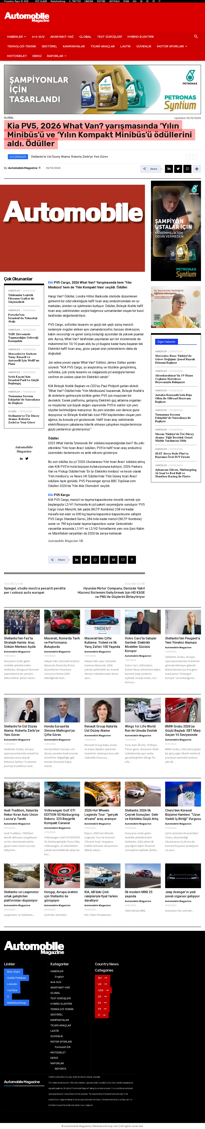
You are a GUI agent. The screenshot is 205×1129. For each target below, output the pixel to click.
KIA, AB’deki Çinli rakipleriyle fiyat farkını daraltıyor (101, 896)
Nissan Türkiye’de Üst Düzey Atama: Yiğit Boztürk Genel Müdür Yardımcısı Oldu (174, 437)
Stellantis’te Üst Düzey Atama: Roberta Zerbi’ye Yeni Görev (69, 156)
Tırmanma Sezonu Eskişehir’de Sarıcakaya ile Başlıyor (24, 399)
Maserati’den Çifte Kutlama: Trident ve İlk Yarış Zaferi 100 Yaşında (102, 642)
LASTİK (125, 46)
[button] (196, 37)
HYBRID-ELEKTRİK (141, 37)
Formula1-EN (62, 1047)
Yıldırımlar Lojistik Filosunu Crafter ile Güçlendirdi (21, 298)
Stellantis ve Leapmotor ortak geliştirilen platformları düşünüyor (21, 896)
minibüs (113, 471)
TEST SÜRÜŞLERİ (109, 37)
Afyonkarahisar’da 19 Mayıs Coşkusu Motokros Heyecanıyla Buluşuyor (174, 378)
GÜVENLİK (143, 46)
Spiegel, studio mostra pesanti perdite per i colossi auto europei (35, 590)
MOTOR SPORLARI (172, 46)
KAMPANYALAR (74, 46)
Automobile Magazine (22, 168)
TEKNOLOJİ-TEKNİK (21, 46)
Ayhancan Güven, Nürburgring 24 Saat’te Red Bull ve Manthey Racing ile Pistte (176, 473)
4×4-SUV (38, 37)
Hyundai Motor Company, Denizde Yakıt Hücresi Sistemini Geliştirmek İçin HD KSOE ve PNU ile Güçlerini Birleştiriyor (111, 592)
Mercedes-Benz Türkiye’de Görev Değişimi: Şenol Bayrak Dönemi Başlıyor (175, 359)
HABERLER (16, 37)
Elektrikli (54, 349)
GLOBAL (85, 37)
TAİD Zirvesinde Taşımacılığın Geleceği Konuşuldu (23, 337)
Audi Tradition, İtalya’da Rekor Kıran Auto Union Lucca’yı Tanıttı (21, 814)
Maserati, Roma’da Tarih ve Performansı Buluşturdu (62, 642)
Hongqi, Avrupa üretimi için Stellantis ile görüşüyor (61, 896)
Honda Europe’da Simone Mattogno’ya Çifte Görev (59, 730)
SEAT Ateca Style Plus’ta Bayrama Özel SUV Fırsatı (172, 455)
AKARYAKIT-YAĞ (62, 37)
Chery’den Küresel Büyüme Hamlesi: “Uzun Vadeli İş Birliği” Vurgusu (183, 814)
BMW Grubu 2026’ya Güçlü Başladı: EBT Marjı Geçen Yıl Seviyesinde (183, 730)
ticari (98, 301)
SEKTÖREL (49, 46)
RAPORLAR (56, 56)
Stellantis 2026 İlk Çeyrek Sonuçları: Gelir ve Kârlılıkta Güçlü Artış (141, 814)
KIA (50, 282)
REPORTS (60, 1068)
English (59, 976)
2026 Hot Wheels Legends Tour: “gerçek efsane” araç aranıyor (101, 814)
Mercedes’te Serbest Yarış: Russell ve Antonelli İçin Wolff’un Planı (23, 359)
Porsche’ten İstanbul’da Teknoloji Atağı (22, 318)
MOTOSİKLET (17, 56)
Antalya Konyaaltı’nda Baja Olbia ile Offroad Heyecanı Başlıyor (173, 398)
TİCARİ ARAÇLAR (102, 46)
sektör (121, 405)
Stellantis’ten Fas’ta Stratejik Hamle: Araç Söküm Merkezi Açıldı (20, 642)
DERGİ (36, 56)
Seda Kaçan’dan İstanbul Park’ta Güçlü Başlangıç (23, 380)
